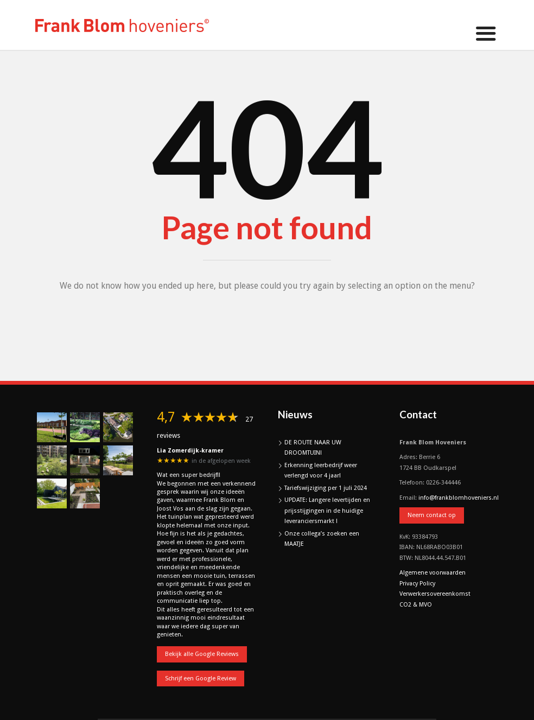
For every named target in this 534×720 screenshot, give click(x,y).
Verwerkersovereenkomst (435, 593)
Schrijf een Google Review (200, 678)
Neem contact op (432, 515)
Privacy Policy (417, 583)
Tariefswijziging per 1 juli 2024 (325, 488)
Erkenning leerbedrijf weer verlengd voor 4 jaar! (320, 471)
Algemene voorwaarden (432, 572)
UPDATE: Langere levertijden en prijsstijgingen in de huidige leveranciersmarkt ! (327, 510)
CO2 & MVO (415, 604)
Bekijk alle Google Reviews (202, 654)
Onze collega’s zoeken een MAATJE (321, 539)
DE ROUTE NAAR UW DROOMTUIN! (312, 448)
